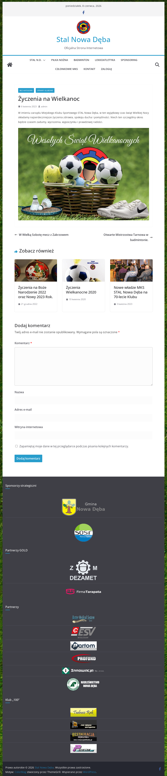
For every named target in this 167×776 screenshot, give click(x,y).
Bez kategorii (26, 90)
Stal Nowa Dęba (83, 39)
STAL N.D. (36, 60)
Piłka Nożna (59, 60)
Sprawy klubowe (45, 90)
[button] (43, 60)
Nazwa (19, 392)
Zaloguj (106, 69)
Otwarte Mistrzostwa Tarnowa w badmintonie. (128, 237)
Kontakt (89, 69)
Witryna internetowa (29, 427)
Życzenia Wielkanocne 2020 (81, 290)
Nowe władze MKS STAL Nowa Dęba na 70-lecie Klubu (130, 292)
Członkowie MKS (66, 69)
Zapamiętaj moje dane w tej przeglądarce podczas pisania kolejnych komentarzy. (74, 446)
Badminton (81, 60)
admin (44, 106)
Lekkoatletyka (105, 60)
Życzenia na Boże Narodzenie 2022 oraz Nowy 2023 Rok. (35, 292)
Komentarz (23, 343)
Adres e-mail (23, 410)
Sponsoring (129, 60)
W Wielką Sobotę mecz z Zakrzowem (41, 235)
